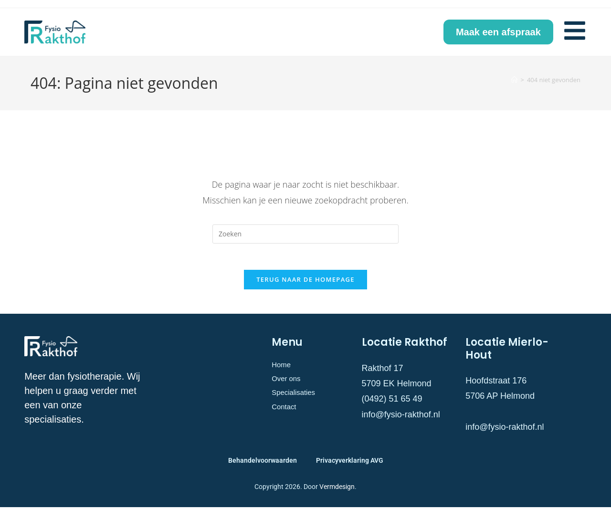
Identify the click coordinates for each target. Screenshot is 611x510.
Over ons (289, 384)
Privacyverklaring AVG (349, 463)
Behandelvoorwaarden (262, 463)
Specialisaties (298, 400)
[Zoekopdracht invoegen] (305, 234)
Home (283, 368)
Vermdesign (337, 489)
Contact (286, 416)
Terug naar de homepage (305, 282)
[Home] (514, 79)
